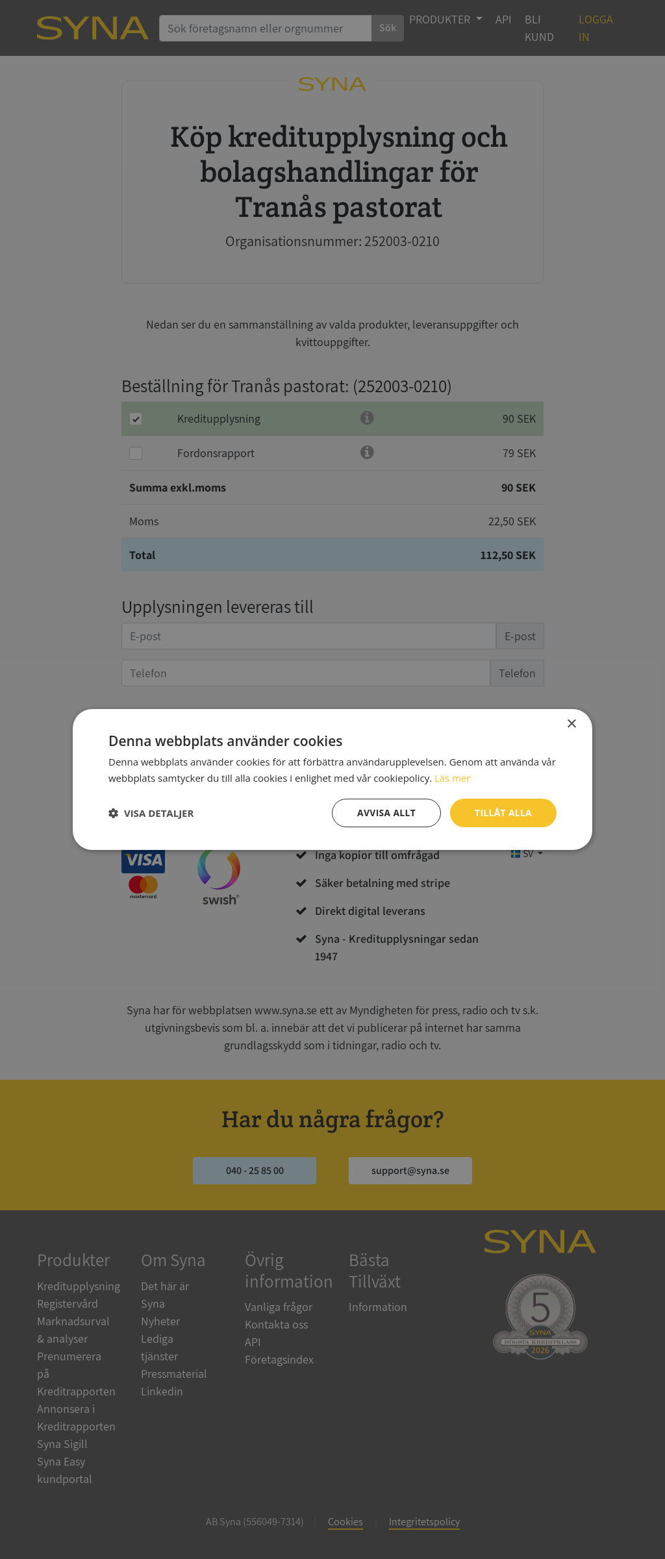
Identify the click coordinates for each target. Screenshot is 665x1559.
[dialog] (332, 779)
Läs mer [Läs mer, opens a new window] (452, 777)
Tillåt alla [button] (502, 812)
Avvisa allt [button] (384, 812)
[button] (151, 813)
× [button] (571, 724)
